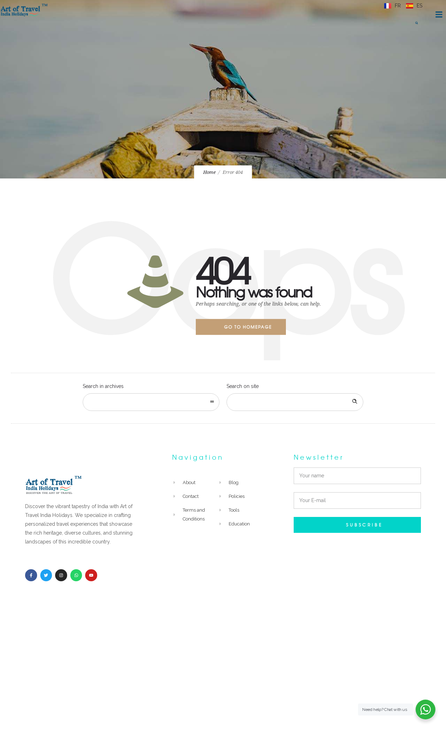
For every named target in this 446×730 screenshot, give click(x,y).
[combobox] (151, 402)
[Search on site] (295, 402)
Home (209, 172)
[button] (416, 23)
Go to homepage (248, 327)
